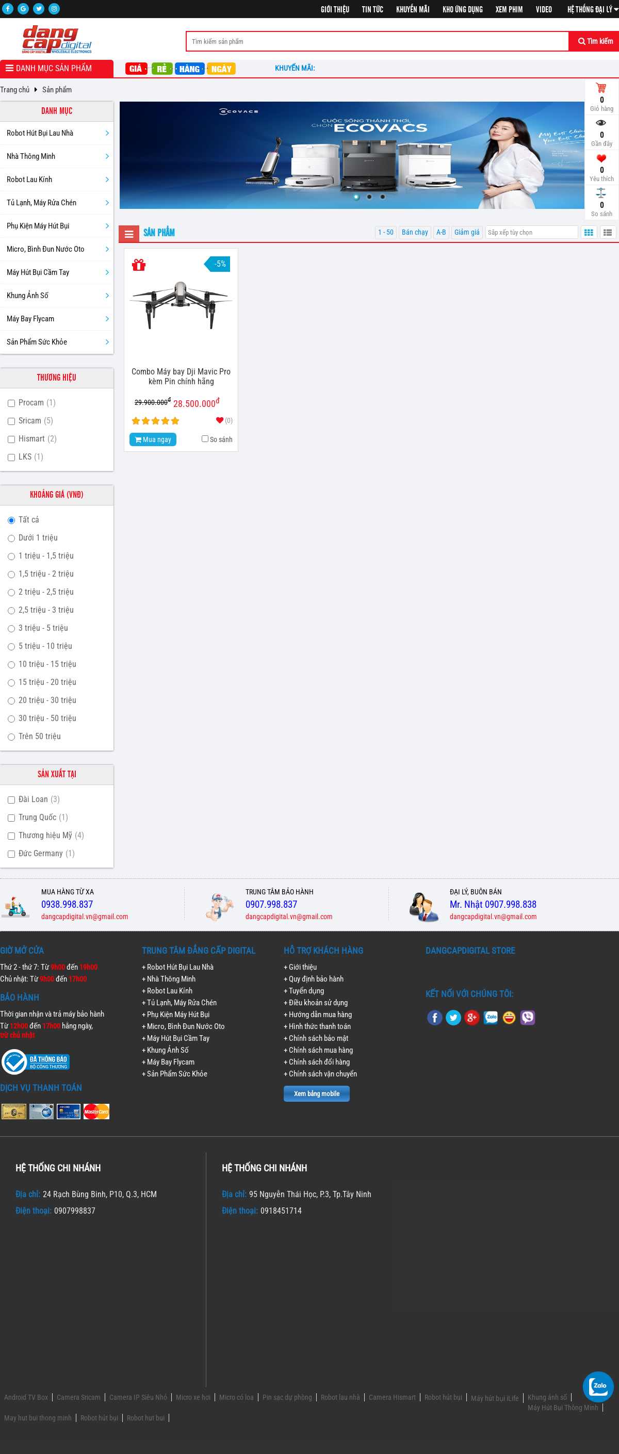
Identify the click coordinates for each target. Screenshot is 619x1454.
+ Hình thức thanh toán (317, 1026)
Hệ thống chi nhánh (58, 1168)
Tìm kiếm (595, 41)
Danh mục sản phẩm (54, 68)
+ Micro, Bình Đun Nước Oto (183, 1026)
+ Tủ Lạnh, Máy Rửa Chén (179, 1002)
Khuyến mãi (413, 10)
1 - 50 (386, 232)
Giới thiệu (335, 10)
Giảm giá (467, 232)
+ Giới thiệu (300, 967)
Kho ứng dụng (463, 10)
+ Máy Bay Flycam (168, 1062)
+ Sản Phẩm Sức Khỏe (174, 1074)
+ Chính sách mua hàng (318, 1050)
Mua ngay (153, 439)
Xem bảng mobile (316, 1094)
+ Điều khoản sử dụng (316, 1002)
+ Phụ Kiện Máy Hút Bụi (175, 1014)
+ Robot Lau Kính (167, 990)
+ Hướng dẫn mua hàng (318, 1014)
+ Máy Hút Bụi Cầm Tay (175, 1038)
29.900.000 (153, 401)
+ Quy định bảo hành (314, 979)
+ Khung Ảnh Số (165, 1050)
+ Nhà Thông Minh (169, 979)
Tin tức (372, 10)
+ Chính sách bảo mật (316, 1038)
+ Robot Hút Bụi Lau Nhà (178, 967)
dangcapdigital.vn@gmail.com (84, 916)
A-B (441, 232)
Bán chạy (415, 232)
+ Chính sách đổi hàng (317, 1062)
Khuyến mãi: (296, 68)
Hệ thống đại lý (593, 10)
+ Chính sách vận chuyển (320, 1074)
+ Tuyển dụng (304, 990)
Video (544, 10)
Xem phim (509, 10)
